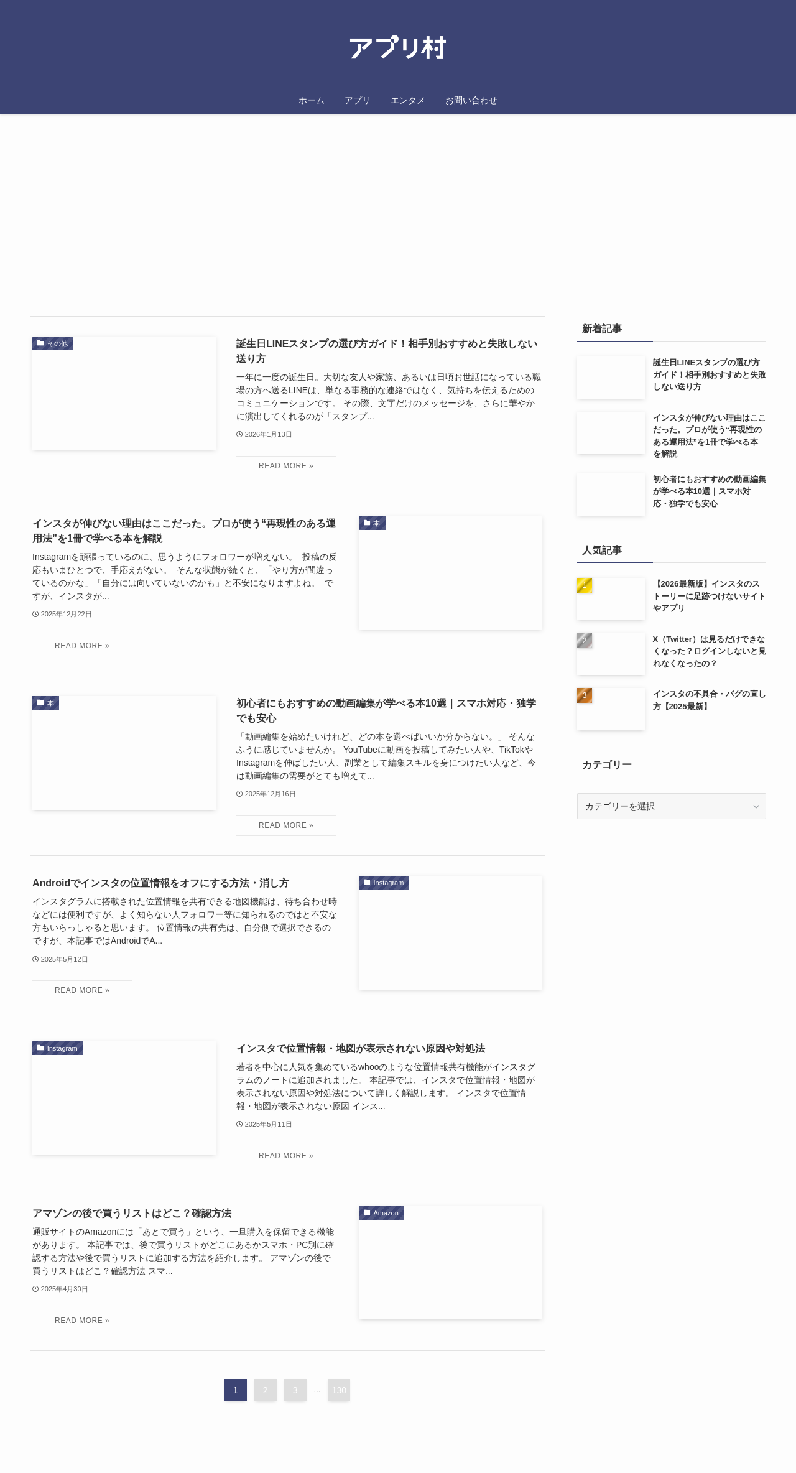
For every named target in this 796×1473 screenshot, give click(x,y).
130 (339, 1390)
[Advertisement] (671, 919)
